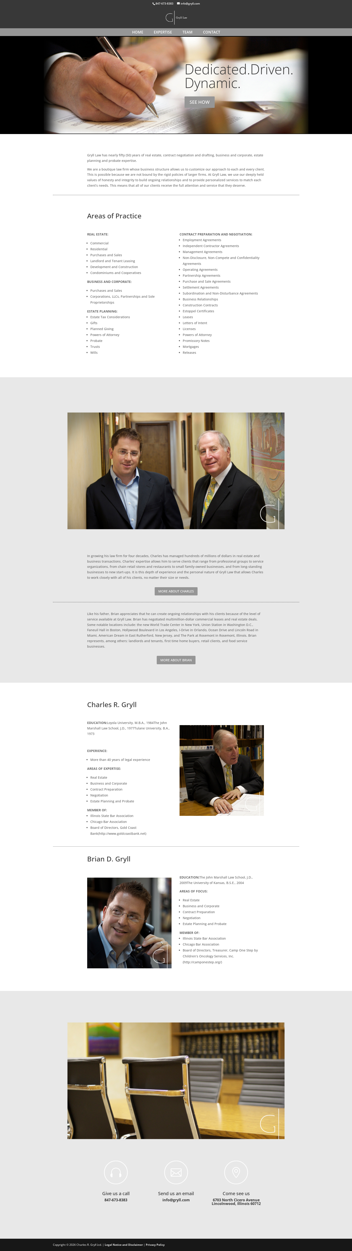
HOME (137, 32)
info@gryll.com (176, 1199)
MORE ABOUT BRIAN (176, 660)
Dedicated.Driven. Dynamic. (239, 78)
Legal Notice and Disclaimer (124, 1245)
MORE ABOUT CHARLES (176, 591)
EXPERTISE (163, 32)
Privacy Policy (155, 1245)
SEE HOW (200, 104)
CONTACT (211, 32)
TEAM (188, 32)
